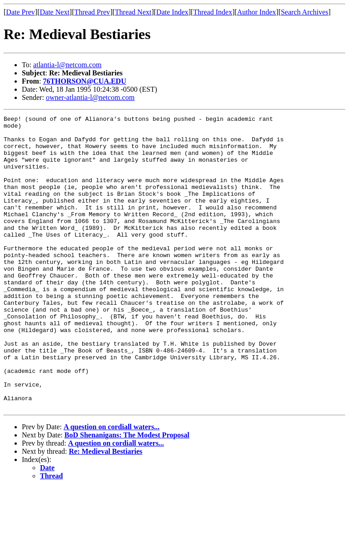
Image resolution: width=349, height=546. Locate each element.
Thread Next (133, 12)
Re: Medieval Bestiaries (106, 510)
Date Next (55, 12)
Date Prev (20, 12)
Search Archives (304, 12)
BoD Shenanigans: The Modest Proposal (127, 493)
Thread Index (212, 12)
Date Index (172, 12)
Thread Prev (92, 12)
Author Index (256, 12)
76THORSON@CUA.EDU (84, 81)
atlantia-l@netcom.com (67, 65)
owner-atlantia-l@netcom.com (90, 97)
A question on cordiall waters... (112, 485)
